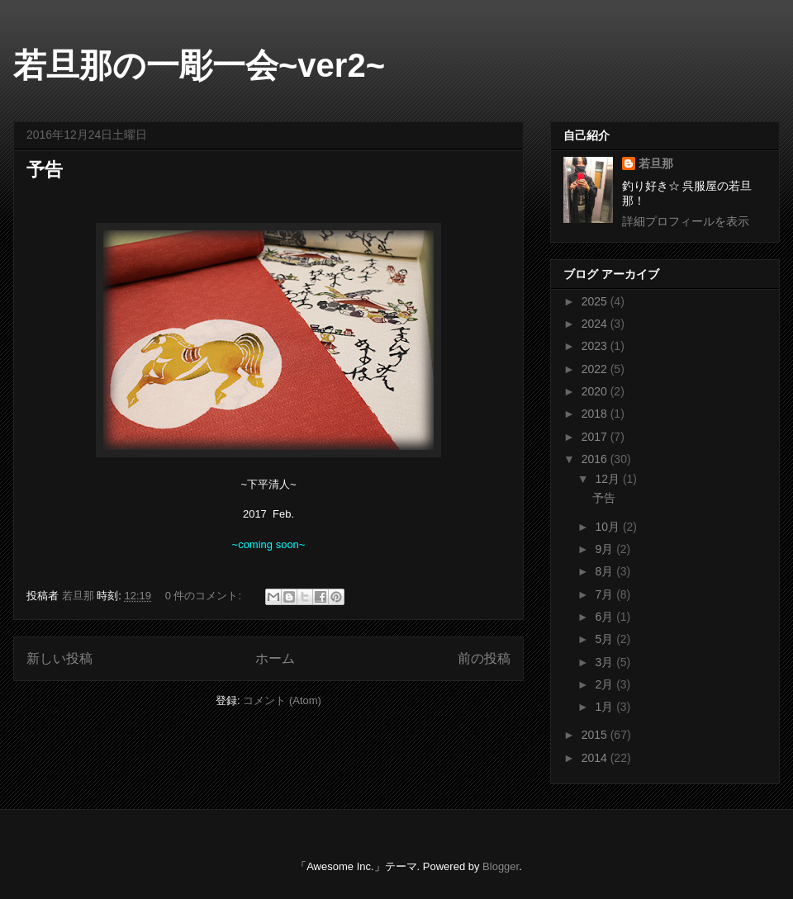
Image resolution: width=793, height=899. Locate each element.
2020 (596, 391)
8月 (605, 571)
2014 (596, 757)
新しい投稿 (59, 658)
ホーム (275, 658)
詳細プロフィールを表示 (685, 221)
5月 (605, 639)
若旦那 (656, 163)
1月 (605, 706)
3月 (605, 662)
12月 (608, 478)
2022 (596, 369)
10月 (608, 526)
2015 (596, 734)
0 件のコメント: (205, 595)
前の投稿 (484, 658)
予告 (44, 169)
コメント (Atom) (282, 700)
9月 (605, 549)
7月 (605, 594)
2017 (596, 436)
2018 (596, 413)
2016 (596, 459)
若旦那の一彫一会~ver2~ (199, 65)
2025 (596, 301)
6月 (605, 616)
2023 (596, 346)
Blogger (500, 866)
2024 (596, 323)
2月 (605, 684)
